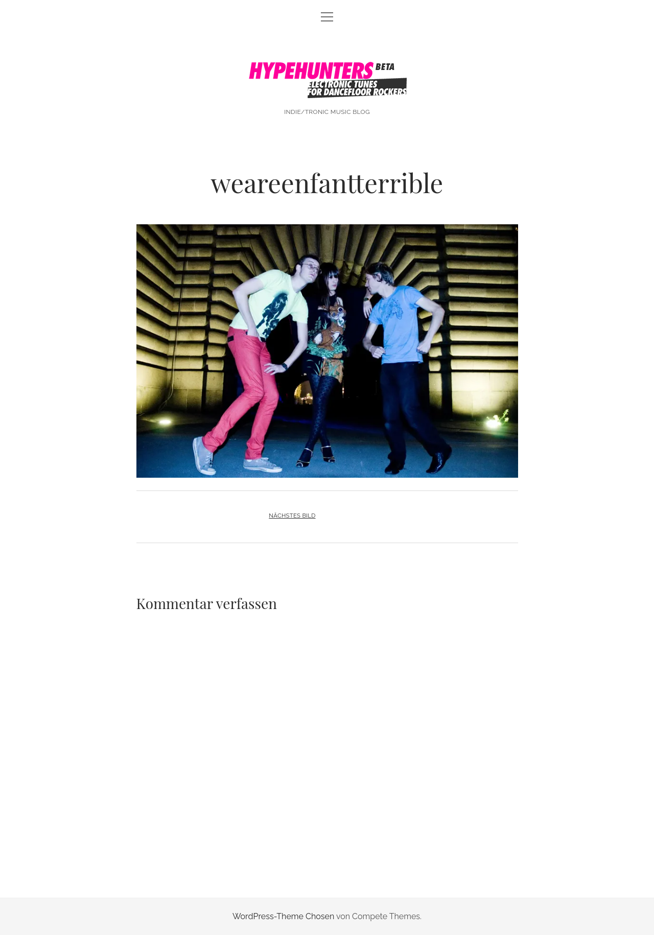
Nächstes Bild (292, 515)
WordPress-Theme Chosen (283, 916)
